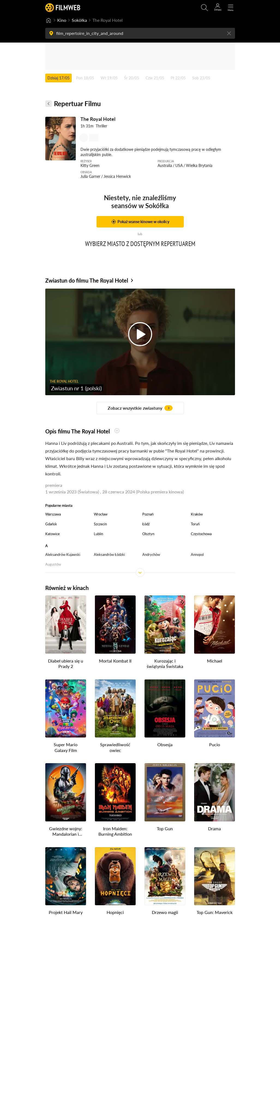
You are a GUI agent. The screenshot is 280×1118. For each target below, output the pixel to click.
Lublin (98, 534)
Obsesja (165, 744)
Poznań (147, 514)
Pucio (214, 744)
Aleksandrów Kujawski (62, 554)
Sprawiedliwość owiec (115, 747)
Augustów (53, 564)
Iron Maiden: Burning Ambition (115, 831)
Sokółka (79, 20)
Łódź (146, 524)
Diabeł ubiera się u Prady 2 (65, 663)
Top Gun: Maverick (215, 912)
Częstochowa (201, 534)
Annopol (197, 554)
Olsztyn (148, 534)
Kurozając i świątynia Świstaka (165, 663)
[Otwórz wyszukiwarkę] (204, 7)
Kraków (197, 514)
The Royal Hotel (97, 119)
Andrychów (151, 554)
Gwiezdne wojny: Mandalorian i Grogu (65, 831)
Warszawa (53, 514)
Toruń (195, 524)
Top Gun (165, 828)
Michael (214, 660)
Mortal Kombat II (115, 660)
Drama (214, 828)
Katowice (52, 534)
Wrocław (100, 514)
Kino (61, 20)
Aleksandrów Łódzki (109, 554)
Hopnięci (115, 912)
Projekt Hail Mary (66, 912)
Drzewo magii (165, 912)
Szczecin (100, 524)
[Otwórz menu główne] (230, 7)
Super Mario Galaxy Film (65, 747)
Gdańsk (51, 524)
